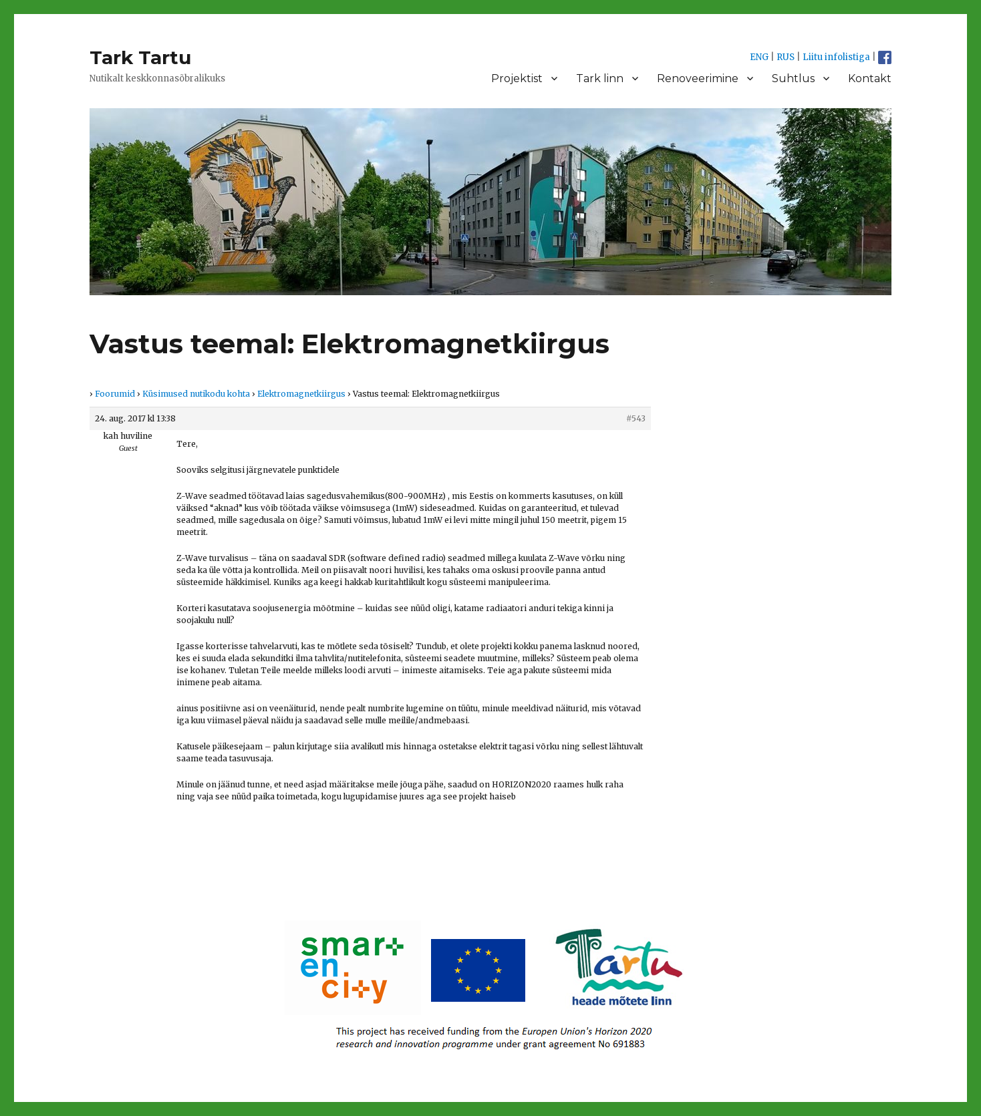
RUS (786, 57)
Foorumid (115, 394)
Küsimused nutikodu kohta (196, 394)
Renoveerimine (697, 78)
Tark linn (599, 78)
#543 (636, 418)
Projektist (517, 78)
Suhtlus (793, 78)
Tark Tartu (140, 57)
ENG (759, 57)
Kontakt (869, 78)
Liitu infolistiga (836, 57)
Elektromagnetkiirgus (301, 394)
